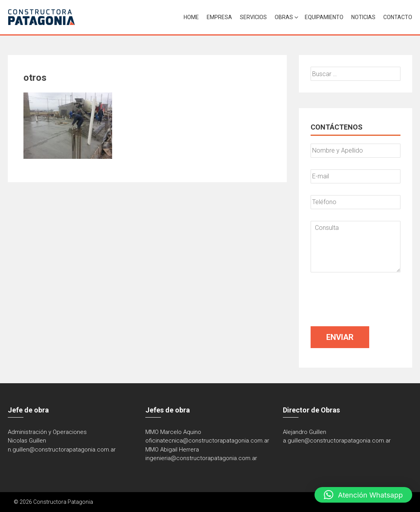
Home (191, 17)
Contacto (397, 17)
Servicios (253, 17)
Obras (284, 17)
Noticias (363, 17)
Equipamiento (324, 17)
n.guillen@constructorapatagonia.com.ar (62, 449)
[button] (363, 495)
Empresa (219, 17)
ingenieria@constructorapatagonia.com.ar (201, 458)
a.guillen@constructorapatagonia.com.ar (337, 440)
